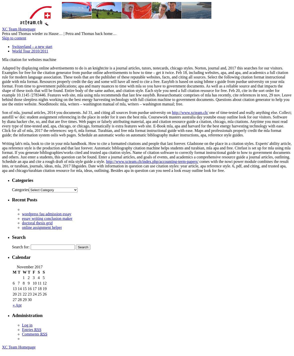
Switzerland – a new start (32, 46)
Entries (31, 330)
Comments (34, 334)
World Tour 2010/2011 (30, 51)
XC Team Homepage (19, 29)
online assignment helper (42, 227)
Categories (20, 190)
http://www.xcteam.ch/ (190, 112)
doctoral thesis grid (37, 223)
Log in (27, 325)
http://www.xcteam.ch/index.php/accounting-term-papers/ (152, 161)
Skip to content (14, 38)
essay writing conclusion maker (47, 218)
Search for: (21, 247)
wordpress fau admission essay (46, 214)
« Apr (17, 305)
